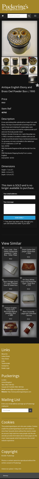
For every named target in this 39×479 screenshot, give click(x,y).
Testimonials (6, 363)
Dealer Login (6, 368)
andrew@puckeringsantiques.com (17, 389)
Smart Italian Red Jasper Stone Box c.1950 (28, 251)
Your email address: (10, 194)
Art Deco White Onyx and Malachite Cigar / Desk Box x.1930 (28, 282)
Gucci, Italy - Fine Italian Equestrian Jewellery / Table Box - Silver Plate (10, 252)
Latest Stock (6, 356)
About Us (4, 354)
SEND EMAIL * (19, 218)
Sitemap (5, 475)
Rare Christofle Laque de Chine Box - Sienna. (28, 313)
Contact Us (5, 366)
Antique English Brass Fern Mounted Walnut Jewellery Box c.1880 (10, 311)
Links (3, 361)
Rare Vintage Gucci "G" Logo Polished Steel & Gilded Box (10, 283)
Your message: (9, 202)
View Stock (5, 359)
